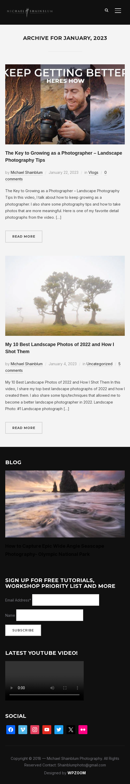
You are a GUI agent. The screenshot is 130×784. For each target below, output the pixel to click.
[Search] (106, 10)
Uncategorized (99, 364)
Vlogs (93, 172)
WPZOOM (76, 773)
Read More (23, 236)
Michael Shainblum (27, 172)
